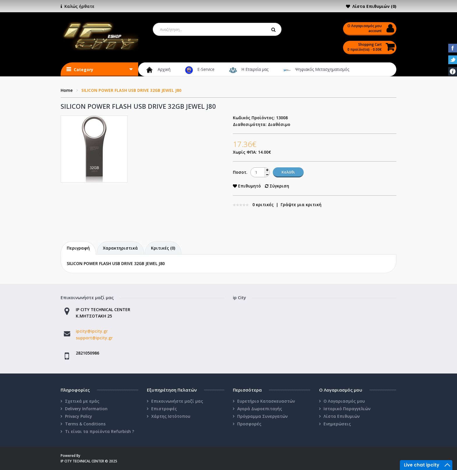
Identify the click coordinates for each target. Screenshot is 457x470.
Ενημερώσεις (337, 424)
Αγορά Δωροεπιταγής (259, 408)
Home (67, 90)
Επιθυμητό (247, 186)
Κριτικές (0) (163, 248)
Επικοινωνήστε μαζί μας (177, 401)
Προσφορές (249, 424)
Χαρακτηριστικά (120, 248)
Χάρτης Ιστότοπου (170, 416)
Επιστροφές (164, 408)
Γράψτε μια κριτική (301, 204)
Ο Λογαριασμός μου (344, 401)
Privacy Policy (78, 416)
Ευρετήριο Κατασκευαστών (266, 401)
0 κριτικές (263, 204)
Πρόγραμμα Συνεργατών (262, 416)
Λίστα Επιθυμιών (342, 416)
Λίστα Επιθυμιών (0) (374, 6)
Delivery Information (86, 408)
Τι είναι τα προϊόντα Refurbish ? (99, 431)
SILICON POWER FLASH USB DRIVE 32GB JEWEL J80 (131, 90)
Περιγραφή (78, 248)
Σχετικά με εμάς (82, 401)
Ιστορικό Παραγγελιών (347, 408)
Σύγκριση (277, 186)
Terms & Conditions (85, 424)
